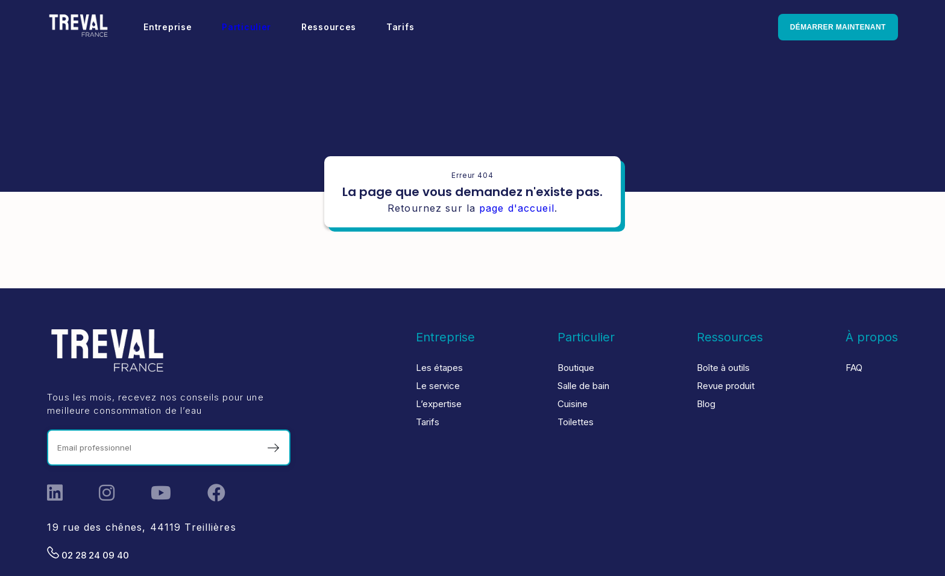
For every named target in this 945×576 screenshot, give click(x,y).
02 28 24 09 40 (88, 553)
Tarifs (400, 27)
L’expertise (439, 404)
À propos (872, 337)
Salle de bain (583, 385)
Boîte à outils (723, 367)
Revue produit (726, 385)
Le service (438, 385)
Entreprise (167, 27)
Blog (706, 404)
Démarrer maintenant (838, 27)
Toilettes (575, 422)
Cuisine (572, 404)
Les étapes (439, 367)
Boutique (575, 367)
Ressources (328, 27)
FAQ (854, 367)
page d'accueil (516, 208)
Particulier (246, 27)
